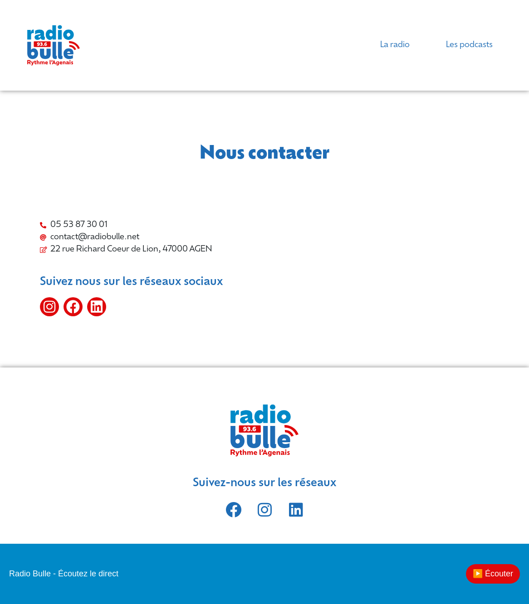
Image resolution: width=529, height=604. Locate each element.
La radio (395, 45)
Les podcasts (469, 45)
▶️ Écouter (493, 573)
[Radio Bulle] (380, 274)
